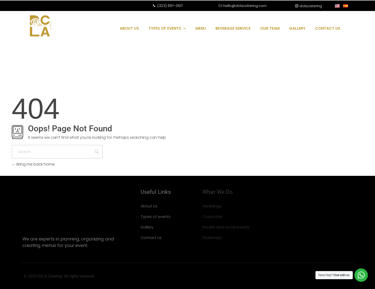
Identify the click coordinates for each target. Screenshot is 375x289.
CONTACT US (327, 28)
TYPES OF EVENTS (167, 28)
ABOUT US (129, 28)
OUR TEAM (270, 28)
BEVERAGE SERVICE (233, 28)
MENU (200, 28)
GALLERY (297, 28)
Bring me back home (33, 164)
